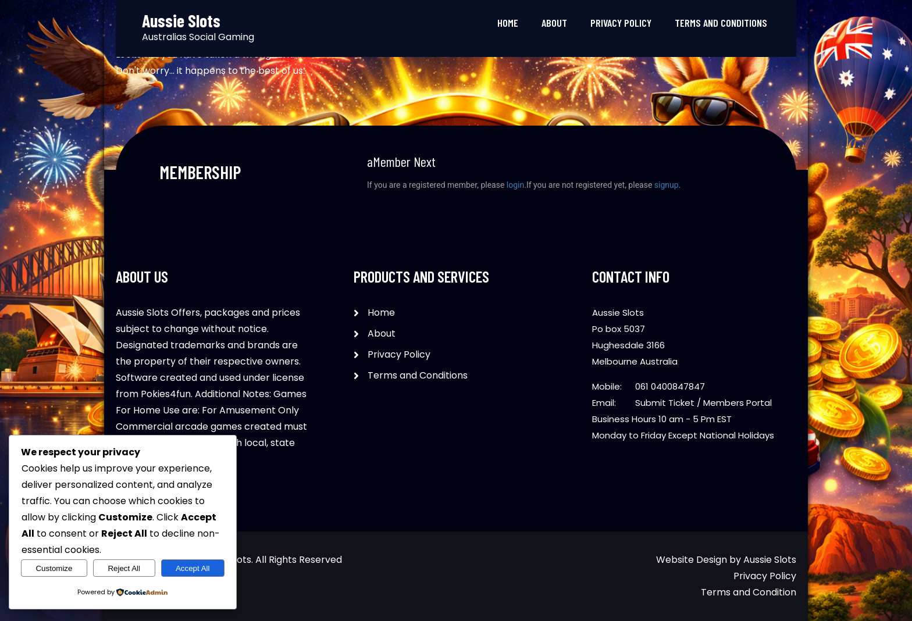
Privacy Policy (620, 22)
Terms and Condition (748, 592)
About (554, 22)
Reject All (124, 568)
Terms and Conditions (721, 22)
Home (507, 22)
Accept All (193, 568)
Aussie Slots (769, 559)
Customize (53, 568)
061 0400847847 (670, 386)
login (515, 185)
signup (666, 185)
